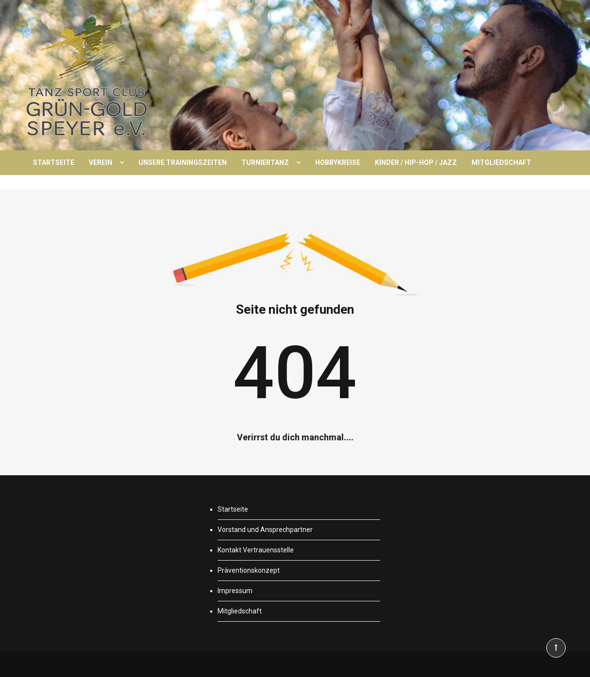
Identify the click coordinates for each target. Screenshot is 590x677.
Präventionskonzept (249, 570)
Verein (100, 162)
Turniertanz (265, 162)
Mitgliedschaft (501, 162)
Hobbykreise (337, 162)
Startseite (53, 162)
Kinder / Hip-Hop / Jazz (416, 162)
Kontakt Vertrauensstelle (256, 550)
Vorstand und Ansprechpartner (265, 529)
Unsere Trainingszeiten (182, 162)
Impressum (235, 591)
